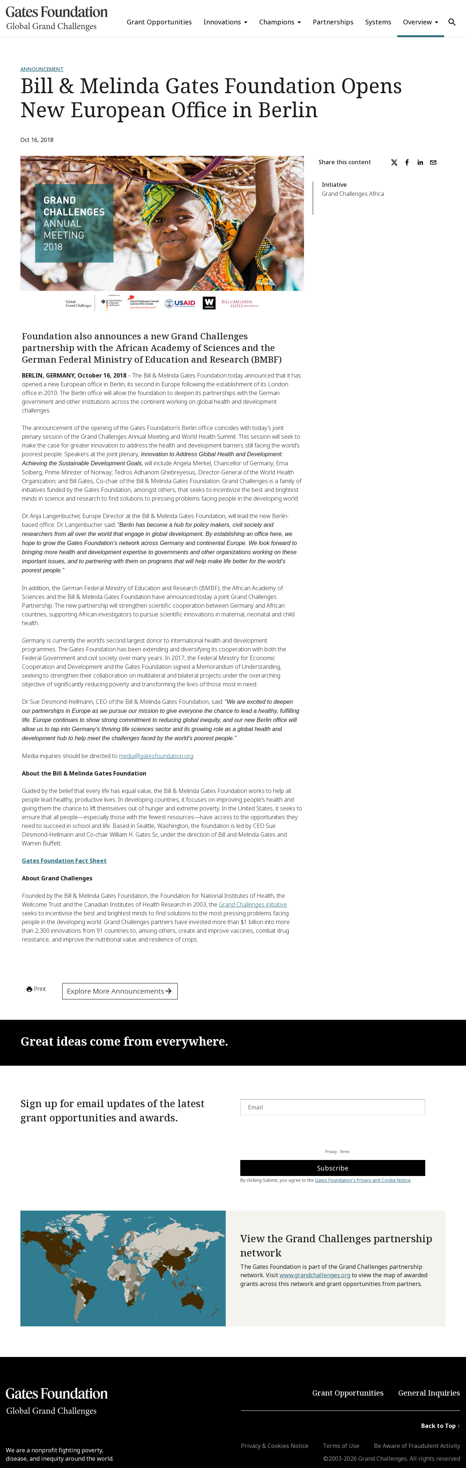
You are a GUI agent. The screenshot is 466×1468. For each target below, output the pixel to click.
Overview (417, 21)
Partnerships (333, 21)
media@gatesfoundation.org (156, 756)
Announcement (42, 69)
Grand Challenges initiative (253, 904)
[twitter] (394, 162)
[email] (433, 162)
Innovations (222, 21)
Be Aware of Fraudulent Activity (417, 1446)
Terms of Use (341, 1446)
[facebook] (407, 162)
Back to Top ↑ (440, 1426)
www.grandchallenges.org (315, 1275)
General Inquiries (429, 1393)
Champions (277, 21)
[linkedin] (420, 162)
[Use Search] (452, 22)
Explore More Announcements (120, 991)
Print (35, 989)
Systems (378, 21)
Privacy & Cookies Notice (274, 1446)
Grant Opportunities (159, 21)
